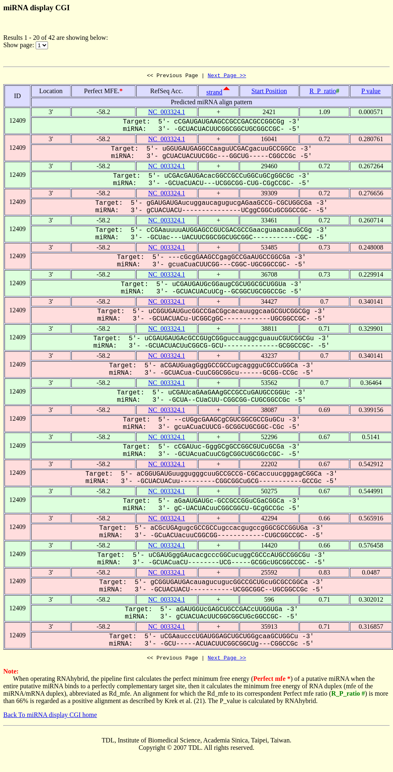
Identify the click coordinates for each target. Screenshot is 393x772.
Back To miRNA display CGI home (50, 717)
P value (371, 92)
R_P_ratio (322, 92)
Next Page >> (227, 76)
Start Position (269, 92)
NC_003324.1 (166, 113)
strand (214, 93)
